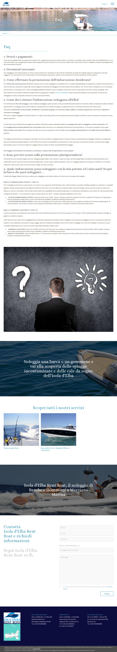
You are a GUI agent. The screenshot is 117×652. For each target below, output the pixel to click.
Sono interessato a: (69, 545)
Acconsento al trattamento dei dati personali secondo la (88, 588)
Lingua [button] (105, 4)
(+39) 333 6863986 (62, 93)
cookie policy (36, 649)
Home (5, 33)
